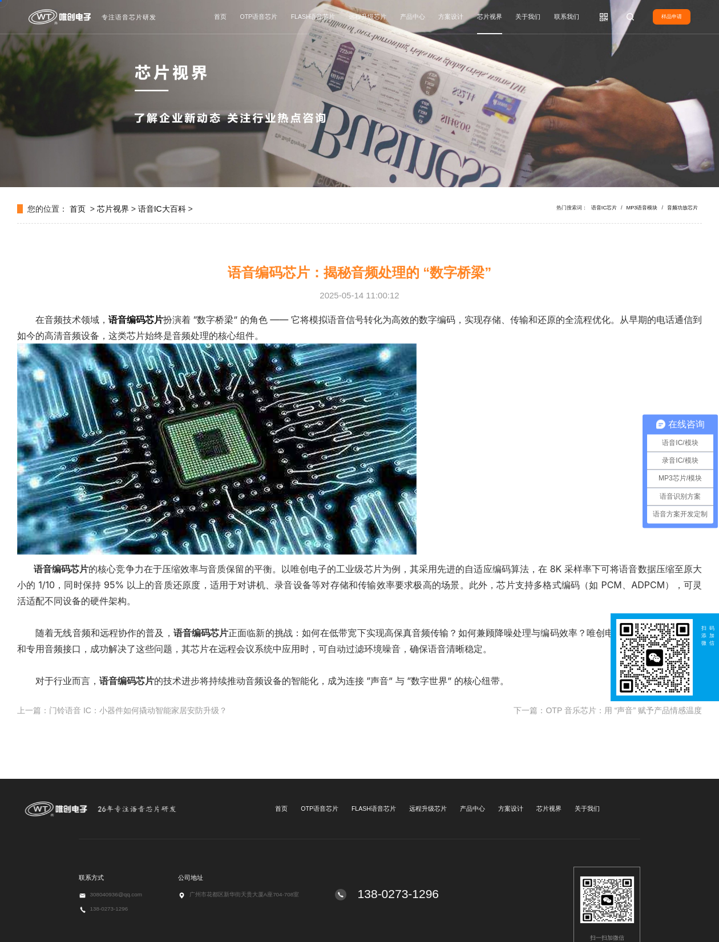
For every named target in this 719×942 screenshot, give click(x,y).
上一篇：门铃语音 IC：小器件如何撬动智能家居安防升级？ (122, 710)
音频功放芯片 (682, 208)
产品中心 (412, 16)
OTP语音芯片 (259, 16)
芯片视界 (489, 16)
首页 (220, 16)
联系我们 (566, 16)
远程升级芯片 (367, 16)
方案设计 (450, 16)
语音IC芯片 (604, 208)
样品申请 (671, 16)
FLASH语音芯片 (313, 16)
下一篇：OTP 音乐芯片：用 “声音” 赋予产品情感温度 (608, 710)
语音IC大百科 (162, 208)
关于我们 (527, 16)
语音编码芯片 (135, 319)
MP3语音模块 (642, 208)
